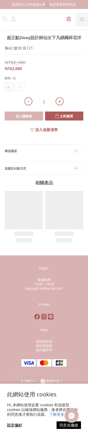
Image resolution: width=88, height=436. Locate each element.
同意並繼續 (68, 425)
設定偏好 (14, 425)
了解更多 (56, 414)
